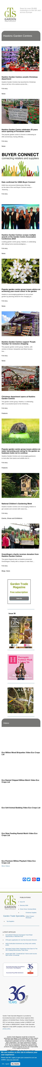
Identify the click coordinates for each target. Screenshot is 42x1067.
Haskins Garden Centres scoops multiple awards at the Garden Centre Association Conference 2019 (19, 237)
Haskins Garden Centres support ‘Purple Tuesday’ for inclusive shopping (19, 343)
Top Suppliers (10, 921)
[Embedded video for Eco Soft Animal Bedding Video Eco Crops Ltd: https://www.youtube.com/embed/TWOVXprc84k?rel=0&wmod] (21, 795)
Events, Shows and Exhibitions (12, 518)
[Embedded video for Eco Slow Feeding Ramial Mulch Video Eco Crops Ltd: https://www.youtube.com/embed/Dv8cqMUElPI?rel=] (21, 820)
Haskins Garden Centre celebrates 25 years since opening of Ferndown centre (20, 130)
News (3, 94)
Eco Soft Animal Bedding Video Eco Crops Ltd (21, 808)
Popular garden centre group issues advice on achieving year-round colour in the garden (21, 290)
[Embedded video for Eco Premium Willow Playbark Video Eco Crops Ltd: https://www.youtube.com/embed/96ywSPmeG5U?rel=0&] (21, 848)
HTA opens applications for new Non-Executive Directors (21, 940)
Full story (5, 88)
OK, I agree (5, 1064)
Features (5, 413)
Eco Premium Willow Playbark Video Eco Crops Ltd (19, 862)
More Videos (6, 866)
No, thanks (15, 1064)
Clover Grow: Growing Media (28, 909)
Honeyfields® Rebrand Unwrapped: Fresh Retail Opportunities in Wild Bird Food (18, 935)
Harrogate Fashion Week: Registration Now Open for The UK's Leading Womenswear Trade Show (21, 949)
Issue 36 (12, 613)
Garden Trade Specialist (13, 916)
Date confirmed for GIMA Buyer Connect (18, 182)
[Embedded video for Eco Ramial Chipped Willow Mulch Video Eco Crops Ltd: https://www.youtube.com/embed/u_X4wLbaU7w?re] (21, 767)
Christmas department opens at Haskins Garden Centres (18, 397)
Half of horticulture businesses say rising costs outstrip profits (20, 944)
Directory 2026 (24, 905)
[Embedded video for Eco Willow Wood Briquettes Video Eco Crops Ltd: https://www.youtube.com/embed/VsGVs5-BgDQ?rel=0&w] (21, 740)
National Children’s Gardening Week (17, 504)
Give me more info (13, 1059)
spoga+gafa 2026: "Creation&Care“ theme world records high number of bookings (21, 954)
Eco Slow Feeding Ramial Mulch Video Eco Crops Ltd (19, 834)
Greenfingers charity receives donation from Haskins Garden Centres (20, 555)
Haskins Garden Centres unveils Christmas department (20, 78)
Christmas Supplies (31, 912)
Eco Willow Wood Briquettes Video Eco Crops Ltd (21, 753)
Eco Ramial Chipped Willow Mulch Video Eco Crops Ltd (20, 781)
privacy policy (6, 1028)
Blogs (3, 571)
